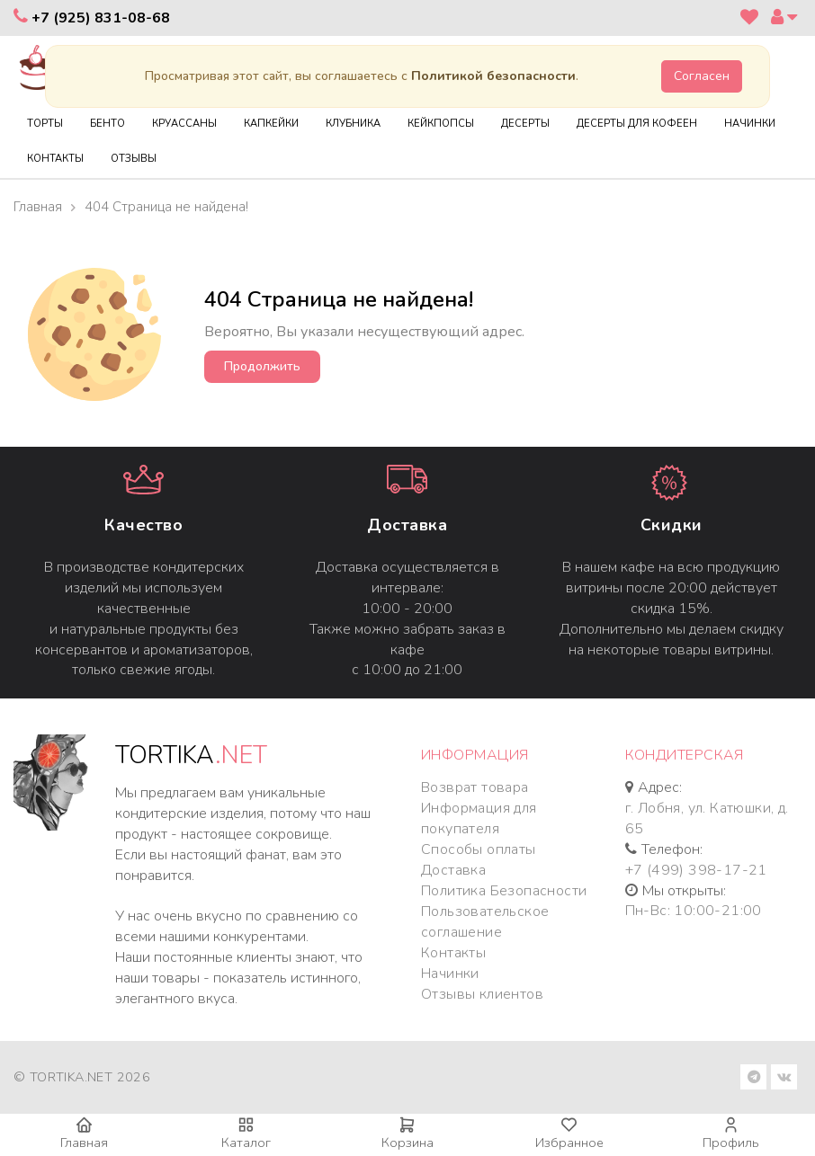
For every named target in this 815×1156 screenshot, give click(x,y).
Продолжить (262, 366)
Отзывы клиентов (482, 994)
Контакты (453, 953)
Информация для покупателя (479, 818)
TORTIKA (191, 755)
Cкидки (671, 525)
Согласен (702, 75)
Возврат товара (475, 787)
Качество (143, 525)
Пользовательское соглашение (485, 922)
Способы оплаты (478, 849)
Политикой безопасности (493, 75)
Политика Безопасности (504, 891)
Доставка (407, 525)
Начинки (450, 973)
